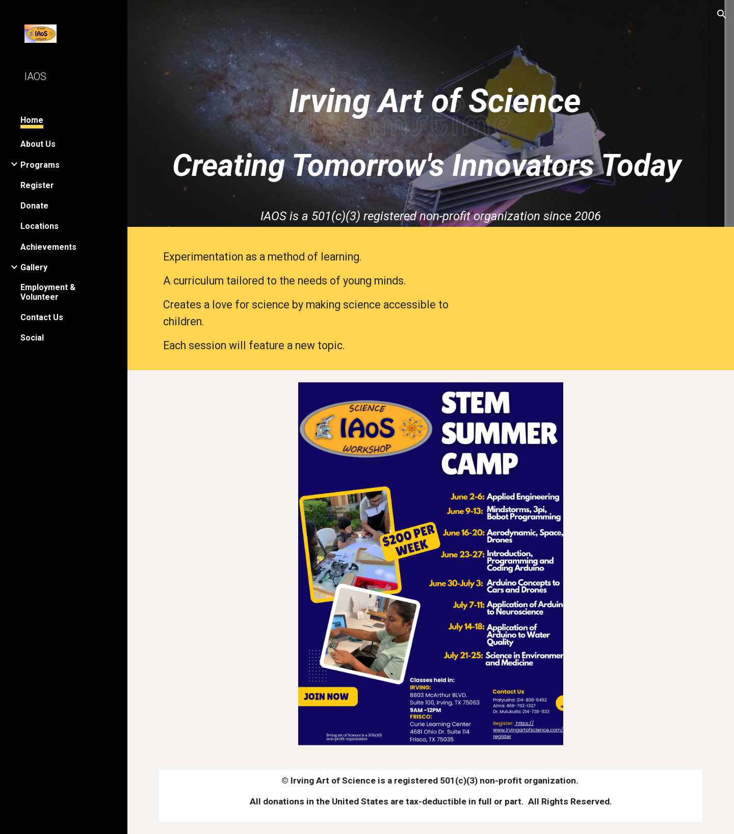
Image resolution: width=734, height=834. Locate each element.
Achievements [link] (48, 247)
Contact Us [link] (41, 317)
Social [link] (32, 338)
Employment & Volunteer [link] (47, 292)
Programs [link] (40, 165)
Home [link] (31, 120)
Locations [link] (39, 226)
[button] (722, 14)
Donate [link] (34, 206)
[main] (431, 97)
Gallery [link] (33, 267)
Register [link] (37, 185)
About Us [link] (38, 144)
